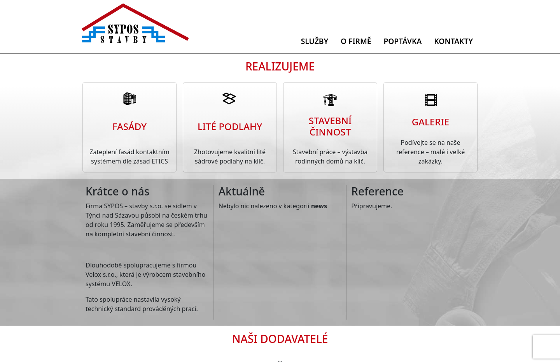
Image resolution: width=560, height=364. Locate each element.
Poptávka (402, 41)
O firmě (356, 41)
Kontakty (453, 41)
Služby (314, 41)
